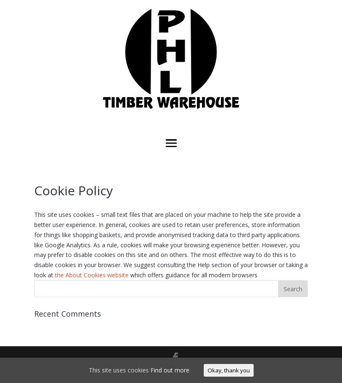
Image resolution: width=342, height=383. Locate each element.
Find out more (169, 370)
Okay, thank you (229, 370)
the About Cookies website (92, 275)
